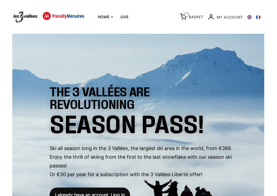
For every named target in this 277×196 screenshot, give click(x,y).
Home (105, 17)
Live (125, 17)
